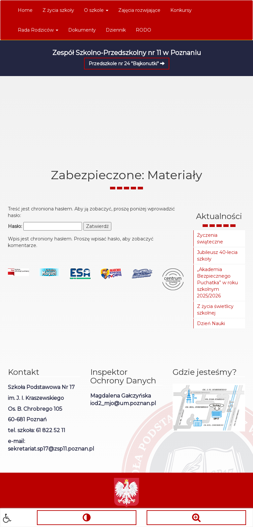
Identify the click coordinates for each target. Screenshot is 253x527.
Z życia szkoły (58, 10)
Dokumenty (82, 30)
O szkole (96, 10)
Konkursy (181, 10)
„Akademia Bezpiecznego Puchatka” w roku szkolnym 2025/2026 (217, 282)
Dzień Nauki (211, 323)
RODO (143, 30)
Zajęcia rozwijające (139, 10)
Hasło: (45, 226)
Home (25, 10)
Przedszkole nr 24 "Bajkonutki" (127, 64)
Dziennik (116, 30)
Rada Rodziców (38, 30)
